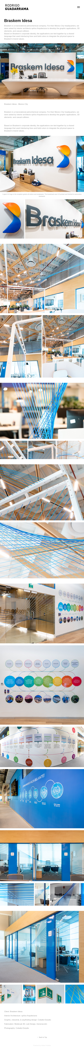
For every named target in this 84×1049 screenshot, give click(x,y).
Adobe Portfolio (46, 1045)
